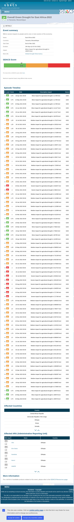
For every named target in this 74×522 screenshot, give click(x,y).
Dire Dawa (14, 448)
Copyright (38, 490)
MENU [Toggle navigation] (5, 12)
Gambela (14, 454)
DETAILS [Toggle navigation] (7, 26)
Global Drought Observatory (33, 54)
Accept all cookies (14, 518)
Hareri (13, 460)
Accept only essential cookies (32, 518)
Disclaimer (31, 490)
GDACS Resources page (59, 479)
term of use (47, 0)
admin (70, 0)
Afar (12, 442)
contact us (55, 0)
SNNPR (13, 466)
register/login (63, 0)
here (23, 73)
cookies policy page (36, 510)
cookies (71, 490)
